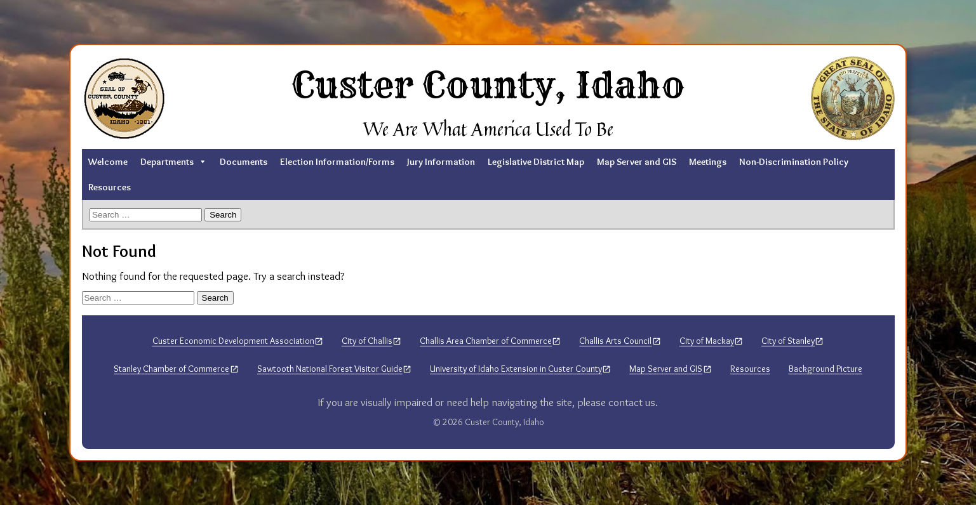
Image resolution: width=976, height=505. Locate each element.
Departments (173, 161)
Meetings (707, 161)
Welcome (108, 161)
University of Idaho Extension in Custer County (516, 368)
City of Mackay (706, 340)
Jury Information (441, 161)
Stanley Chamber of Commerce (171, 368)
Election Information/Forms (337, 161)
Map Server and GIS (636, 161)
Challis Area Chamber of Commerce (486, 340)
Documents (243, 161)
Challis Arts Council (615, 340)
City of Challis (367, 340)
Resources (109, 187)
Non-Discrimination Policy (793, 161)
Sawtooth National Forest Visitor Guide (330, 368)
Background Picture (825, 368)
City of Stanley (788, 340)
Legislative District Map (536, 161)
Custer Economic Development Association (233, 340)
